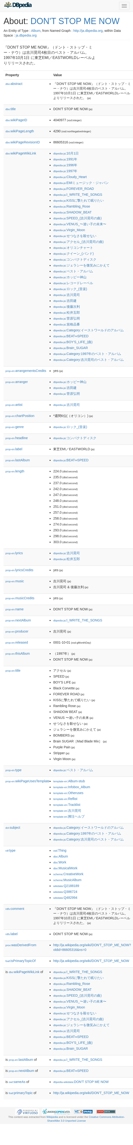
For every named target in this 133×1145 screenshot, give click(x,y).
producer (16, 631)
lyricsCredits (19, 570)
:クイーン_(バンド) (73, 253)
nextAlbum (18, 620)
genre (14, 427)
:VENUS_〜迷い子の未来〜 (79, 224)
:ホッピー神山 (69, 277)
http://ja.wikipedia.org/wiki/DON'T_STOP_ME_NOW (91, 961)
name (14, 609)
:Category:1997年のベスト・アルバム (87, 354)
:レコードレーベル (73, 283)
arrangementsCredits (25, 371)
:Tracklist (66, 805)
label (13, 449)
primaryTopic (21, 1093)
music (14, 581)
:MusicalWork (65, 868)
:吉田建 (64, 301)
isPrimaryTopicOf (20, 961)
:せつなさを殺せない (74, 236)
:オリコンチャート (73, 248)
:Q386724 (65, 892)
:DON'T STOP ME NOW (80, 1082)
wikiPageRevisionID (22, 142)
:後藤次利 (66, 306)
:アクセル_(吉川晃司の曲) (78, 242)
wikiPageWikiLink (20, 153)
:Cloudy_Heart (70, 177)
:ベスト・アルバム (73, 271)
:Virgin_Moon (69, 230)
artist (13, 405)
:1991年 (65, 159)
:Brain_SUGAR (70, 348)
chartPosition (19, 416)
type (13, 770)
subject (12, 827)
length (14, 471)
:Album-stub (69, 781)
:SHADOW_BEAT (72, 212)
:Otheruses (68, 793)
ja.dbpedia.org (26, 35)
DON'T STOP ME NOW (75, 21)
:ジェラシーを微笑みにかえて (81, 265)
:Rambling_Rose (71, 206)
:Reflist (65, 799)
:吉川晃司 (66, 295)
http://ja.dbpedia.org (88, 31)
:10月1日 (66, 153)
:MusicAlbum (67, 880)
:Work (59, 862)
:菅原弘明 (66, 318)
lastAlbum (17, 460)
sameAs (17, 1082)
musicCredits (19, 598)
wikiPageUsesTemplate (27, 781)
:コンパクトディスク (74, 259)
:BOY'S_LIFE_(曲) (72, 342)
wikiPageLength (19, 131)
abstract (13, 84)
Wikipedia (52, 1117)
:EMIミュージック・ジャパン (81, 183)
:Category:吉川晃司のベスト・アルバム (88, 360)
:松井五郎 (66, 312)
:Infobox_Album (71, 787)
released (16, 642)
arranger (16, 382)
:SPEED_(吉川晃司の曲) (77, 218)
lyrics (14, 553)
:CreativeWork (68, 874)
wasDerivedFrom (20, 945)
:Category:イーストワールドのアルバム (88, 330)
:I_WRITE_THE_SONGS (77, 194)
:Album (60, 856)
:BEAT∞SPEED (70, 336)
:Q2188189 (66, 886)
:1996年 (65, 165)
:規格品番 (66, 324)
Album (35, 31)
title (10, 109)
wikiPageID (16, 120)
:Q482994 (65, 897)
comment (14, 909)
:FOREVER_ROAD (73, 189)
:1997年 (65, 171)
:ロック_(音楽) (70, 289)
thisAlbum (17, 653)
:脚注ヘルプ (69, 816)
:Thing (59, 850)
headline (16, 438)
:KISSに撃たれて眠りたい (78, 200)
